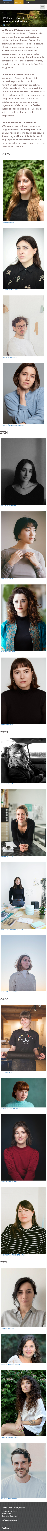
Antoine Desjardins (23, 1471)
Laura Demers (23, 191)
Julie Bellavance (23, 1039)
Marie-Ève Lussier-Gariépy (23, 394)
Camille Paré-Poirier (23, 1148)
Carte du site (6, 1524)
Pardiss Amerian (23, 1298)
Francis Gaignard (23, 326)
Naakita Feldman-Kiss (23, 1404)
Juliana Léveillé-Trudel (23, 1349)
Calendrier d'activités (9, 1516)
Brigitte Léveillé (23, 761)
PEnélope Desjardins (23, 964)
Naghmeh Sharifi (23, 618)
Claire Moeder (23, 823)
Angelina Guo (23, 545)
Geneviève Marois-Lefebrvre (23, 1221)
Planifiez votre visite (9, 1511)
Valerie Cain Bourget (23, 472)
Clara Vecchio (23, 692)
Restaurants (6, 1513)
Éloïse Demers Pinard (23, 259)
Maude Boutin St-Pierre (23, 1093)
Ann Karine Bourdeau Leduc (23, 896)
